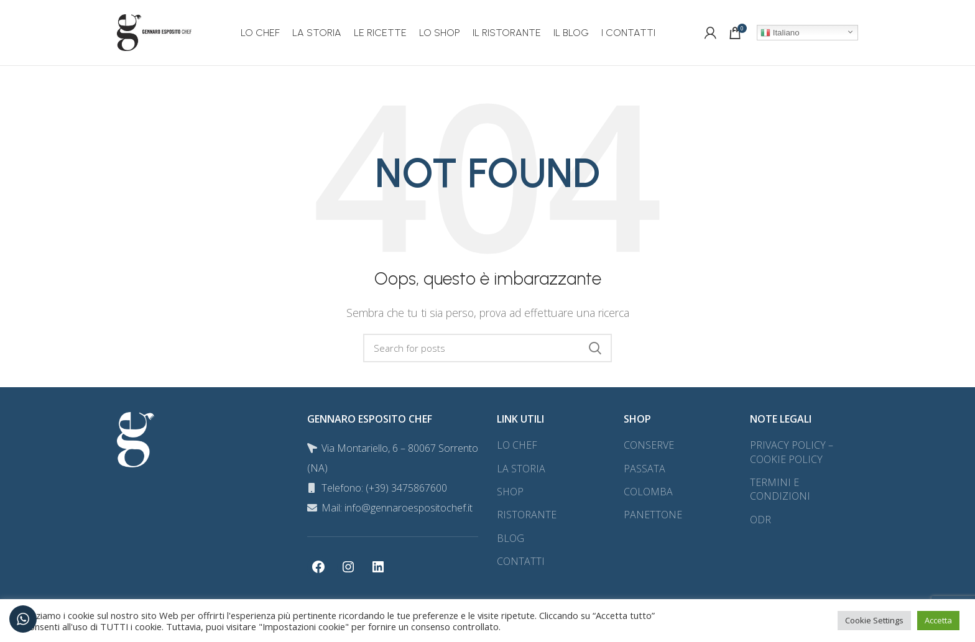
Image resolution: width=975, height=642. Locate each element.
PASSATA (644, 468)
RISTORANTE (527, 514)
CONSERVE (649, 445)
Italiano (780, 33)
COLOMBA (648, 491)
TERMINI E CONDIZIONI (780, 489)
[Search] (487, 348)
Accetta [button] (938, 620)
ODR (760, 519)
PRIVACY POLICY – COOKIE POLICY (791, 451)
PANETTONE (653, 514)
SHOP (510, 491)
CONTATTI (521, 561)
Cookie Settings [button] (874, 620)
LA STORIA (521, 468)
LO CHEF (517, 445)
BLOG (510, 538)
